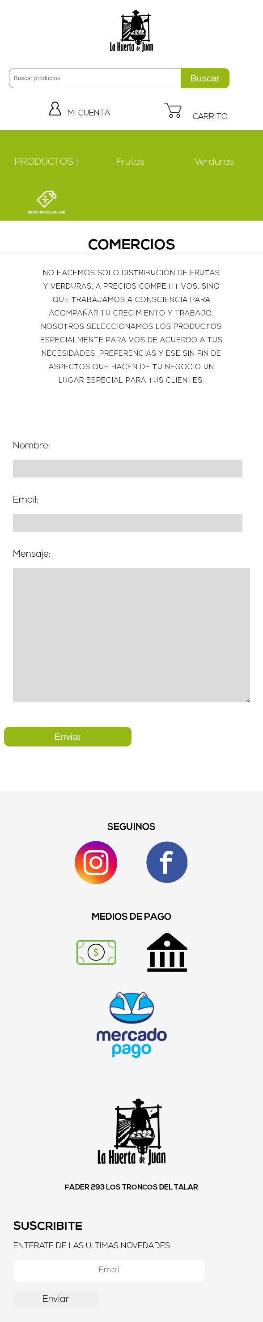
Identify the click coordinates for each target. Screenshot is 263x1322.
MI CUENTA (79, 113)
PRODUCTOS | (46, 162)
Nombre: (31, 446)
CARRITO (196, 117)
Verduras (214, 162)
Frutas (130, 162)
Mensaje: (32, 554)
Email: (25, 500)
